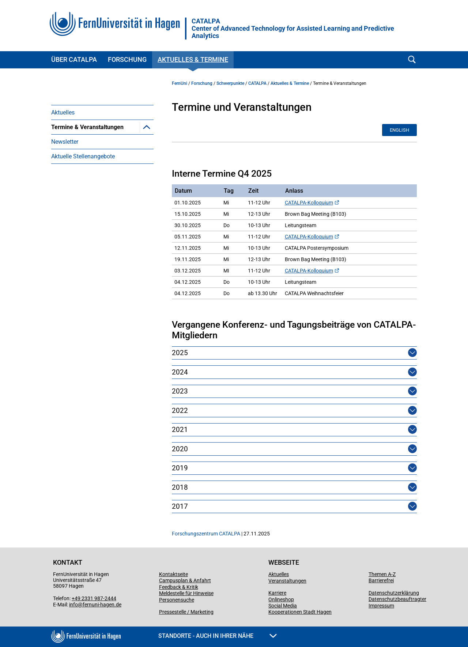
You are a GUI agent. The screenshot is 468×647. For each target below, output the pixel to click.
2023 (180, 391)
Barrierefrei (381, 580)
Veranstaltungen (287, 581)
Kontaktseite (173, 574)
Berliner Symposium (88, 171)
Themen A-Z (382, 574)
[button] (147, 127)
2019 (180, 468)
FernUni (179, 83)
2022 (180, 410)
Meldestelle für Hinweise (186, 593)
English (399, 130)
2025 (180, 353)
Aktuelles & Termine (193, 59)
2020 (180, 449)
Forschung (127, 59)
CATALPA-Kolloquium (309, 203)
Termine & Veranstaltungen (87, 127)
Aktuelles (63, 112)
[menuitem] (102, 112)
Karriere (277, 593)
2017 (180, 506)
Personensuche (176, 600)
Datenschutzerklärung (394, 593)
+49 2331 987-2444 (94, 598)
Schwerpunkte (230, 83)
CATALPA (293, 29)
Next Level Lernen (85, 141)
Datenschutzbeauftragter (397, 599)
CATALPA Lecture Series (93, 156)
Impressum (381, 606)
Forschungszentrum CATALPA (206, 534)
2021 (180, 429)
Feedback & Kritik (178, 587)
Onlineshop (281, 599)
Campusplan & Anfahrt (185, 580)
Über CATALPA (74, 59)
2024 (180, 372)
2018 (180, 487)
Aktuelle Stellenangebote (83, 200)
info (73, 604)
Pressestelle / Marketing (186, 612)
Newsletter (64, 185)
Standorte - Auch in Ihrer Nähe (217, 635)
